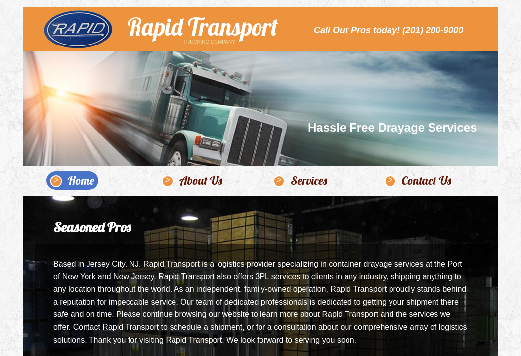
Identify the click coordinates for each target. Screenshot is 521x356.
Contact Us (426, 180)
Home (81, 180)
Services (309, 180)
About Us (200, 180)
